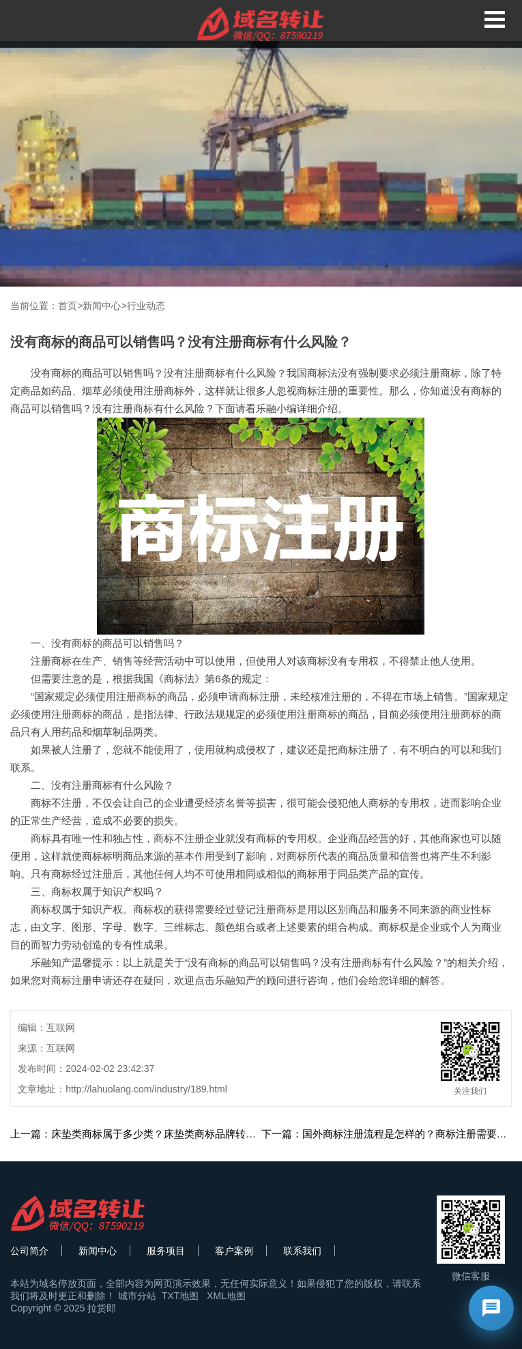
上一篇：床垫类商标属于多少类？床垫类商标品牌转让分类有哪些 (158, 1134)
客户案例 (234, 1250)
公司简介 (29, 1250)
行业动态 (146, 305)
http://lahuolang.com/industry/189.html (146, 1089)
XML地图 (226, 1295)
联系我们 (302, 1250)
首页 (67, 305)
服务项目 (166, 1250)
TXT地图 (180, 1295)
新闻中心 (102, 305)
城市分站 (137, 1295)
